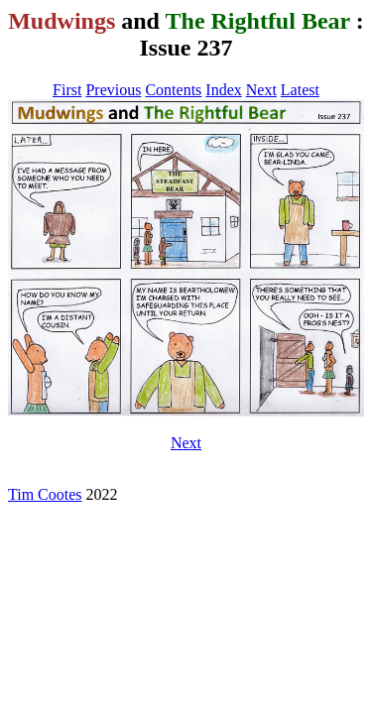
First (67, 89)
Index (223, 89)
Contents (173, 89)
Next (261, 89)
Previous (113, 89)
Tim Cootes (45, 494)
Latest (300, 89)
